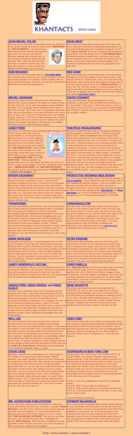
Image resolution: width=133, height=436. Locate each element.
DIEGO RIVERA (37, 285)
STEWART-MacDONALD (81, 401)
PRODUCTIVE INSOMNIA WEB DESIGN (91, 175)
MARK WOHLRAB (20, 239)
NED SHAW (74, 72)
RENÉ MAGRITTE (77, 285)
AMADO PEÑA (17, 285)
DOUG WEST (75, 41)
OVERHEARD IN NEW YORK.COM (87, 351)
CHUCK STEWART (78, 97)
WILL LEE (14, 318)
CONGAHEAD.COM (79, 203)
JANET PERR (17, 128)
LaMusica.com (110, 225)
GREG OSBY (74, 318)
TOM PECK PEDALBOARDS (84, 128)
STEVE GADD (17, 351)
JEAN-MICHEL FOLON (22, 41)
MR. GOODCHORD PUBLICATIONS (30, 401)
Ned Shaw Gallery (86, 94)
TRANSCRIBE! (17, 203)
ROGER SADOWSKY (21, 175)
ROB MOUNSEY (18, 72)
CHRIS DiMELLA (77, 264)
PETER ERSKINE (77, 239)
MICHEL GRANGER (20, 97)
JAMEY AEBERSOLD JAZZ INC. (28, 264)
